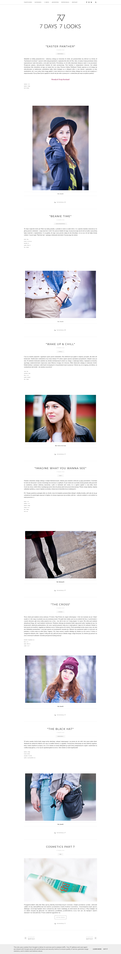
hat (60, 476)
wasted (28, 375)
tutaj (33, 640)
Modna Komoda (61, 446)
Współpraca (65, 2)
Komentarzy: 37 (61, 591)
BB (60, 855)
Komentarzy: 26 (61, 202)
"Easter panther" (60, 46)
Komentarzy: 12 (61, 924)
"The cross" (60, 605)
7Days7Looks (28, 2)
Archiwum (55, 2)
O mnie (47, 2)
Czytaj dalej (60, 918)
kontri (28, 508)
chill (60, 352)
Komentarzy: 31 (61, 454)
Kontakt (75, 2)
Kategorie (38, 2)
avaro (60, 612)
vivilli (29, 84)
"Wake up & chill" (60, 344)
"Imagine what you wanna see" (60, 468)
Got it (105, 949)
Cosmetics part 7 (60, 847)
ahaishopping (60, 224)
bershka (60, 53)
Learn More (97, 949)
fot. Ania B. (61, 194)
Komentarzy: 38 (61, 330)
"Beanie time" (60, 216)
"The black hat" (60, 729)
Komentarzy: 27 (61, 833)
